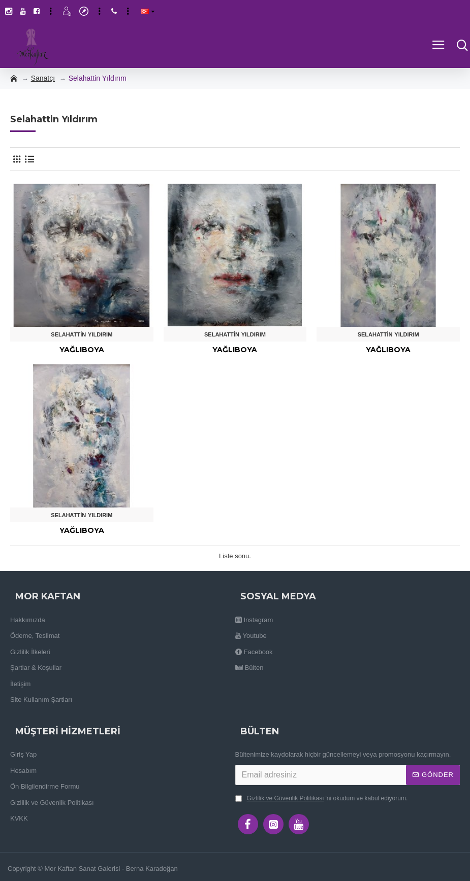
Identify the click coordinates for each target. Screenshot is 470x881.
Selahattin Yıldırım (81, 334)
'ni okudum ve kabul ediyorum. (321, 798)
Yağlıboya (81, 349)
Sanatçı (43, 78)
